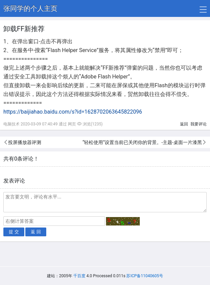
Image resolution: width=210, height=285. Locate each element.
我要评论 (198, 124)
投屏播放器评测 (24, 142)
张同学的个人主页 (30, 8)
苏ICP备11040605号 (144, 276)
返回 (184, 124)
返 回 (36, 231)
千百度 (79, 276)
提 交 (14, 231)
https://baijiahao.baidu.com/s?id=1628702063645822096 (72, 112)
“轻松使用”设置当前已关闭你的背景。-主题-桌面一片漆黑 (142, 142)
